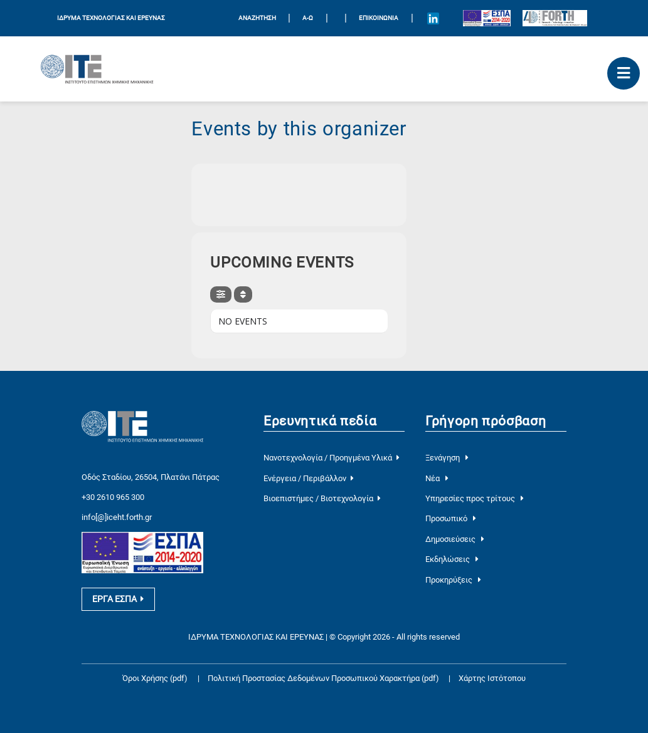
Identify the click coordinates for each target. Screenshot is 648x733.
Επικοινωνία (378, 18)
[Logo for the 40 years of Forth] (555, 18)
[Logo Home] (97, 68)
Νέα (437, 478)
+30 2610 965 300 (113, 497)
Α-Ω (307, 18)
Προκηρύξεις (453, 580)
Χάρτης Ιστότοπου (492, 678)
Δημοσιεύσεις (454, 539)
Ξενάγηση (447, 457)
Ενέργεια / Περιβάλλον (308, 478)
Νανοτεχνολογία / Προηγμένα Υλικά (331, 457)
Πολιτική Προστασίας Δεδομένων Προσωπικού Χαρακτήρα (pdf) (324, 678)
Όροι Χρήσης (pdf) (155, 678)
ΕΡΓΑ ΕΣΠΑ (118, 599)
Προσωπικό (450, 518)
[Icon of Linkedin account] (433, 18)
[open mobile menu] (623, 73)
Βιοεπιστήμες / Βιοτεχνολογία (321, 498)
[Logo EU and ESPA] (486, 18)
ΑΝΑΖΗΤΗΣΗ (257, 18)
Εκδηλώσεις (452, 559)
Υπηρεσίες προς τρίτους (474, 498)
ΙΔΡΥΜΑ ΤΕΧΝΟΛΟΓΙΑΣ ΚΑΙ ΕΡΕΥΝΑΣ (111, 18)
